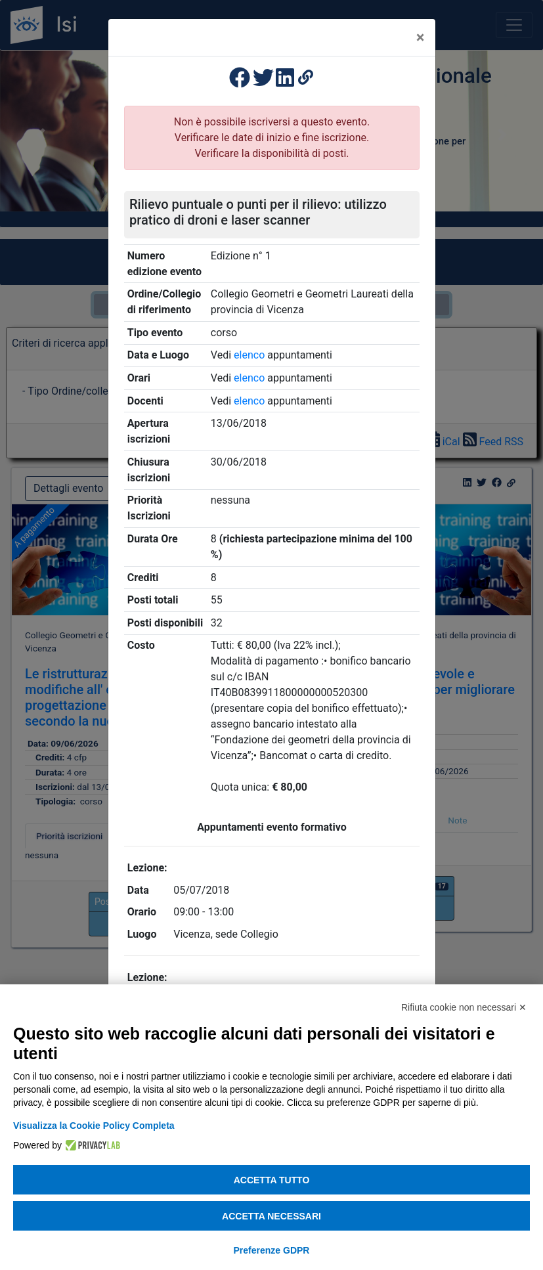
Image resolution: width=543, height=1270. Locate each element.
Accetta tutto (272, 1180)
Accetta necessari (271, 1216)
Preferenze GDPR (272, 1250)
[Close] (420, 37)
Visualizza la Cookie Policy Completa (94, 1125)
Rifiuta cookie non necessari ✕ (464, 1007)
